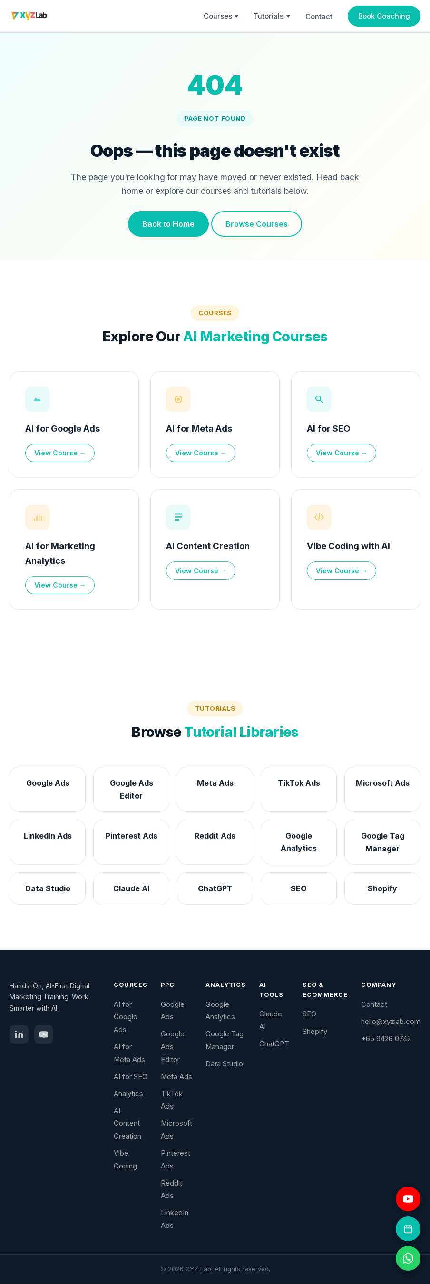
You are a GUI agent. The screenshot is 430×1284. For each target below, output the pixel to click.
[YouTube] (43, 1034)
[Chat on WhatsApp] (408, 1258)
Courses (221, 16)
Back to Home (168, 224)
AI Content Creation (208, 548)
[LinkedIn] (19, 1034)
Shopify (315, 1031)
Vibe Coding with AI (348, 548)
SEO (309, 1014)
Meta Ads (176, 1076)
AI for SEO (329, 430)
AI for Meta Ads (199, 430)
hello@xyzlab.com (390, 1021)
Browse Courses (256, 224)
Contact (318, 16)
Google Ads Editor (173, 1046)
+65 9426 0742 (386, 1038)
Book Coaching (384, 16)
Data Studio (224, 1064)
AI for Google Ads (62, 430)
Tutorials (272, 16)
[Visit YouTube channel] (408, 1199)
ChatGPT (274, 1044)
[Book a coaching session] (408, 1228)
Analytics (128, 1094)
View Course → (60, 455)
